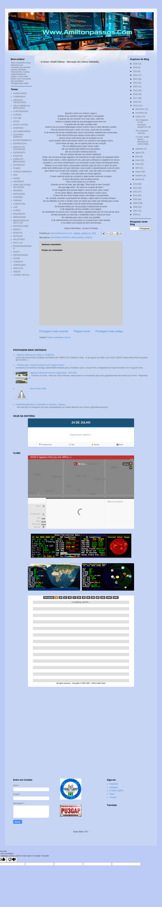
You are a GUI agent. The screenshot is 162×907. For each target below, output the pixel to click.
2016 (135, 102)
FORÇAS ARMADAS (22, 172)
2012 (135, 192)
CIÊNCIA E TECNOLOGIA (19, 101)
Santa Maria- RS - (81, 832)
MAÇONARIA (19, 214)
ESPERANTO (19, 152)
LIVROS (16, 210)
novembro (140, 113)
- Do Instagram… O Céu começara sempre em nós (143, 123)
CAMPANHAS (19, 97)
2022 (135, 79)
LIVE (15, 207)
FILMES (16, 168)
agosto (138, 152)
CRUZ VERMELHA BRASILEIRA (21, 107)
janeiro (138, 179)
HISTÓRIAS (18, 181)
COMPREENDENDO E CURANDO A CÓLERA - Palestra (40, 404)
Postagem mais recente (53, 331)
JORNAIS (17, 200)
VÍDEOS (88, 237)
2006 (135, 214)
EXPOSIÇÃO (19, 165)
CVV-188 (17, 118)
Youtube (112, 797)
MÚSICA (17, 229)
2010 (135, 199)
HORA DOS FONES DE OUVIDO (22, 186)
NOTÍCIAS (18, 236)
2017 (135, 98)
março (138, 172)
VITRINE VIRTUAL (21, 275)
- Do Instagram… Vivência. (142, 132)
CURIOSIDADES (20, 111)
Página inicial (82, 331)
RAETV (16, 252)
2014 (135, 184)
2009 (135, 203)
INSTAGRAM (19, 194)
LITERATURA (19, 204)
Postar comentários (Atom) (58, 337)
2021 (135, 83)
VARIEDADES (19, 265)
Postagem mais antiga (109, 331)
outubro (139, 116)
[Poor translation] (12, 859)
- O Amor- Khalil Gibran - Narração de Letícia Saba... (142, 140)
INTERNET (18, 197)
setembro (139, 149)
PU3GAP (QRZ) (116, 790)
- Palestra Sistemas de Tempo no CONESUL (35, 355)
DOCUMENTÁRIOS (22, 131)
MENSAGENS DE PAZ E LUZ (21, 221)
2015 (135, 105)
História (16, 178)
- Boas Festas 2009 (37, 388)
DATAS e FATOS (20, 125)
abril (137, 168)
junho (138, 160)
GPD (15, 175)
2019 (135, 90)
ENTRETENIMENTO (22, 140)
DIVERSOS (18, 128)
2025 (135, 67)
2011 (135, 195)
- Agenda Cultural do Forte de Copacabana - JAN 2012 (53, 373)
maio (137, 164)
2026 (135, 64)
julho (137, 156)
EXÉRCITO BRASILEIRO (19, 160)
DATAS (16, 121)
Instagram (113, 787)
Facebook (113, 784)
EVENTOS (18, 156)
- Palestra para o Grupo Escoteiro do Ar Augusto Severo (40, 365)
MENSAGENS (77, 237)
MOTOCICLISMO (21, 226)
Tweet (111, 794)
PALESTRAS (19, 239)
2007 (135, 211)
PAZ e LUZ (18, 243)
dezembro (140, 109)
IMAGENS (17, 190)
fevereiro (139, 175)
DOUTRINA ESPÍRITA (60, 237)
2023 (135, 75)
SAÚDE (16, 258)
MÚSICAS (17, 233)
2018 (135, 94)
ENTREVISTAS (20, 143)
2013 (135, 188)
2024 (135, 71)
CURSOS (17, 115)
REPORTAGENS (20, 255)
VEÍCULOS (18, 268)
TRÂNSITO (18, 262)
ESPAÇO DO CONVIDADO (19, 148)
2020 (135, 86)
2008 (135, 207)
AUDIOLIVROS (20, 93)
